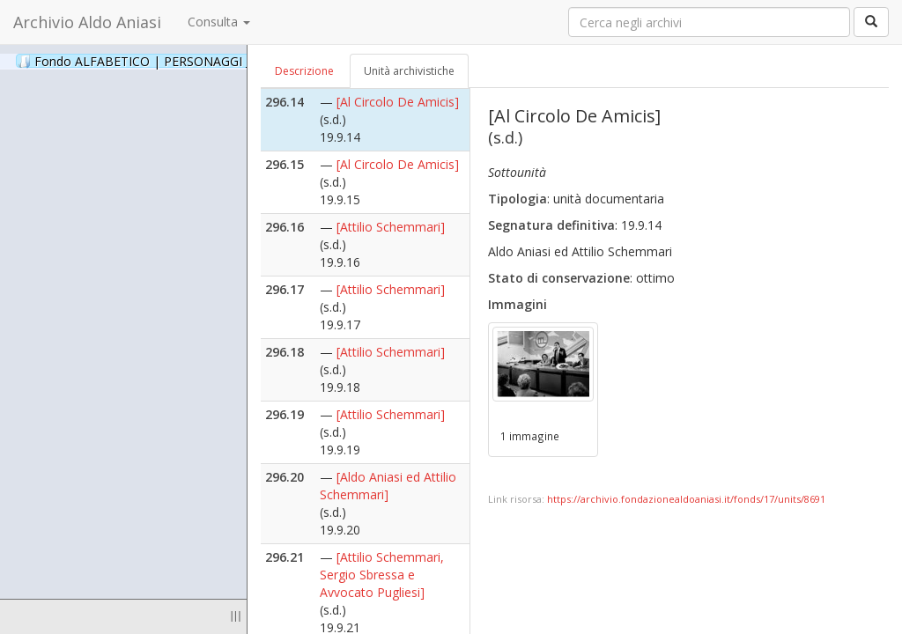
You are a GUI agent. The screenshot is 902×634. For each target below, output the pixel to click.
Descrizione (304, 70)
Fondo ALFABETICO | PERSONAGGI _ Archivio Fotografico (214, 61)
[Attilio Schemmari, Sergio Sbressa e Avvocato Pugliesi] (382, 575)
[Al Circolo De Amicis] (397, 101)
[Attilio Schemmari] (390, 226)
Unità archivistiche (409, 70)
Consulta (219, 21)
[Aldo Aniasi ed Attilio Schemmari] (388, 485)
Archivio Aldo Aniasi (87, 22)
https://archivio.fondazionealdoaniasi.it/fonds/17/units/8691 (686, 498)
